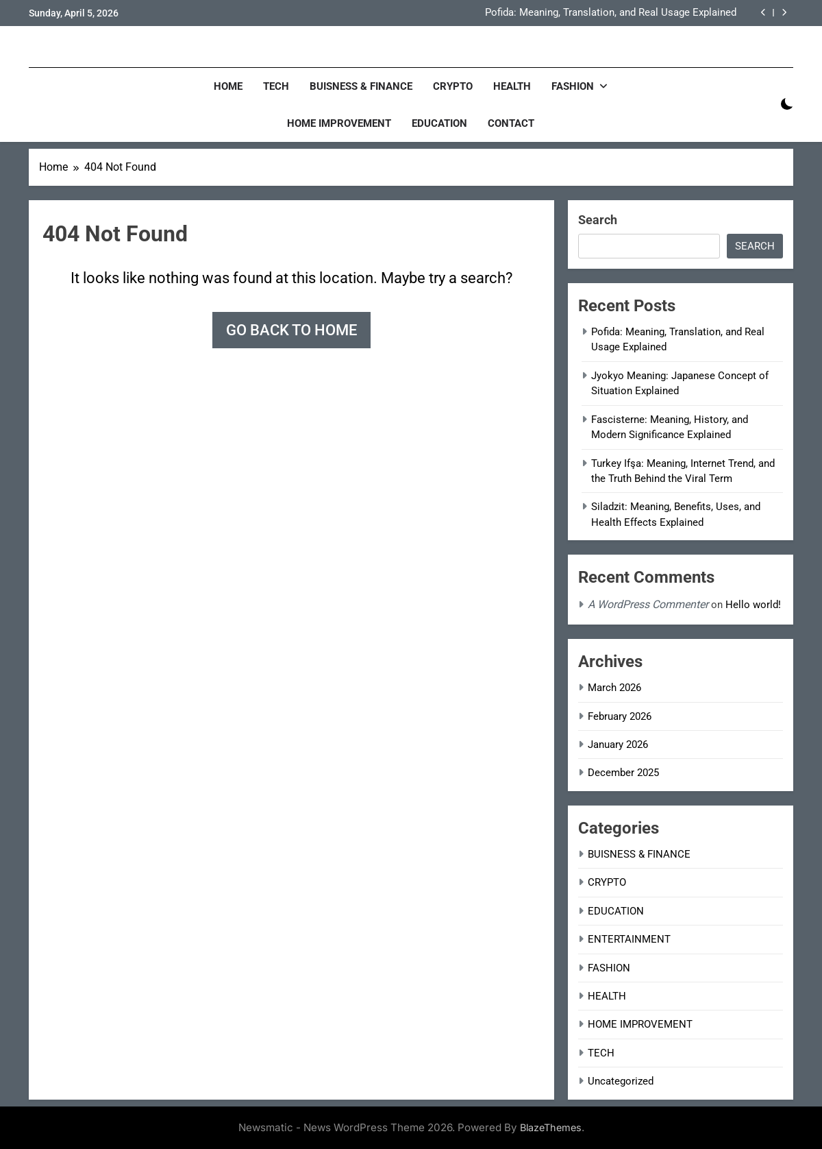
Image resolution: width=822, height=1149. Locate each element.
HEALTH (512, 86)
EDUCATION (439, 123)
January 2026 (618, 744)
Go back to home (291, 330)
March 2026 (614, 687)
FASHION (572, 86)
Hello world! (753, 604)
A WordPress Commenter (648, 604)
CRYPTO (453, 86)
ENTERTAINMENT (629, 939)
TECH (276, 86)
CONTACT (511, 123)
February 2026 (619, 716)
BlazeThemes (551, 1127)
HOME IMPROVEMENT (339, 123)
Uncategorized (620, 1081)
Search (597, 220)
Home (228, 86)
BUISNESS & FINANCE (361, 86)
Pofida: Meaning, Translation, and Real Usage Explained (610, 13)
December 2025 (623, 772)
